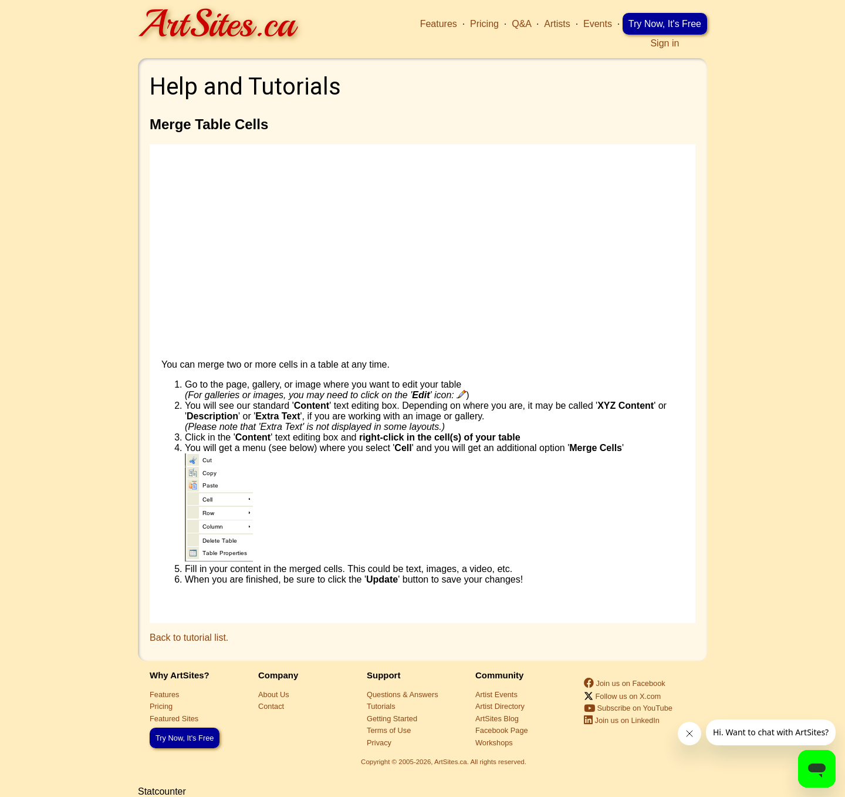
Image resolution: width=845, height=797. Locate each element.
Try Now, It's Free (664, 24)
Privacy (379, 742)
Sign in (664, 43)
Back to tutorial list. (189, 638)
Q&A (521, 24)
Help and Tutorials (245, 86)
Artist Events (496, 694)
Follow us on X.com (622, 696)
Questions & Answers (402, 694)
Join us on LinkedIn (622, 720)
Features (438, 24)
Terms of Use (389, 730)
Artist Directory (500, 706)
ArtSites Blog (497, 718)
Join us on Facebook (624, 683)
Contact (271, 706)
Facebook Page (501, 730)
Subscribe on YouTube (628, 708)
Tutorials (381, 706)
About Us (273, 694)
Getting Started (392, 718)
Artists (557, 24)
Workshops (494, 742)
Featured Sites (174, 718)
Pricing (484, 24)
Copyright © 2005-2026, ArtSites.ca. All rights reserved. (443, 761)
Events (597, 24)
